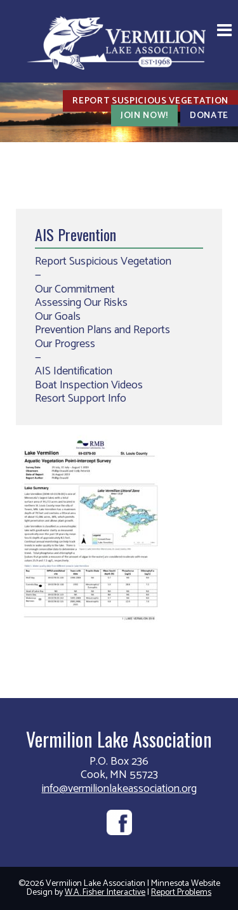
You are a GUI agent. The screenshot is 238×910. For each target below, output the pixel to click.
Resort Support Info (80, 398)
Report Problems (181, 892)
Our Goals (58, 316)
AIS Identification (73, 371)
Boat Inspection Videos (89, 385)
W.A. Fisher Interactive (105, 892)
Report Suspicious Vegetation (150, 101)
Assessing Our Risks (81, 302)
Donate (209, 115)
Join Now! (144, 115)
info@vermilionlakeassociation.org (119, 788)
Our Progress (65, 343)
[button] (224, 31)
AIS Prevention (75, 234)
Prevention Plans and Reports (102, 330)
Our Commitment (75, 289)
